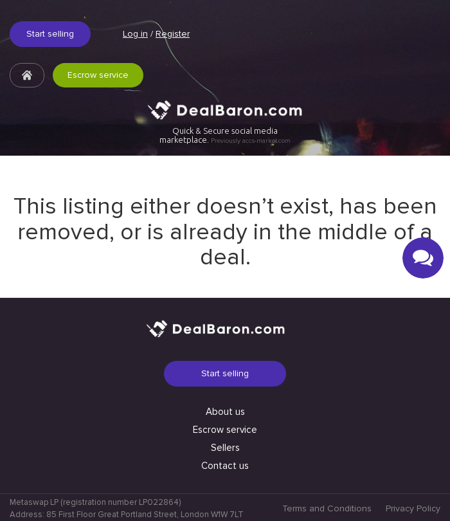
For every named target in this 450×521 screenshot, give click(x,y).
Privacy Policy (413, 508)
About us (225, 411)
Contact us (225, 465)
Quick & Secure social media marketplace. (225, 135)
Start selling (50, 33)
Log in (135, 33)
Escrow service (98, 74)
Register (173, 33)
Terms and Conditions (327, 508)
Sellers (225, 447)
